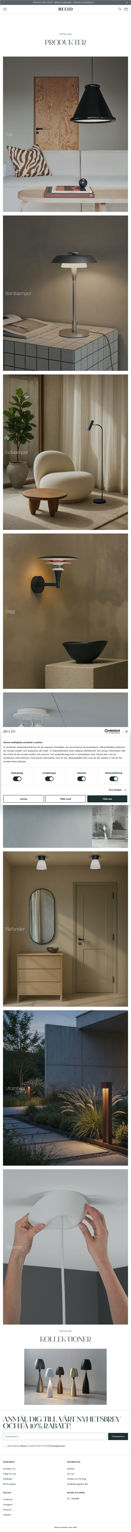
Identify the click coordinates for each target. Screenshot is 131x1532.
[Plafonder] (65, 929)
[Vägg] (65, 611)
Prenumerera (118, 1436)
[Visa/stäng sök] (119, 9)
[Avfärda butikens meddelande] (126, 2)
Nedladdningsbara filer (77, 1484)
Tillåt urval (65, 798)
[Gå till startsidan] (65, 9)
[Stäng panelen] (126, 731)
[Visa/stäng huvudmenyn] (4, 9)
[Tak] (65, 134)
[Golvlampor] (65, 452)
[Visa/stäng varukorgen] (126, 9)
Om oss (70, 1473)
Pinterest (7, 1509)
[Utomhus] (65, 1088)
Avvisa (23, 798)
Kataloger (7, 1478)
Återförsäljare (9, 1484)
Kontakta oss (9, 1468)
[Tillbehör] (65, 1247)
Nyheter (71, 1468)
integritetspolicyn (57, 1446)
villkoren (23, 1446)
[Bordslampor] (65, 293)
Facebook (7, 1499)
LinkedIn (7, 1514)
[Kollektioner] (65, 1377)
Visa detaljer (115, 790)
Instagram (8, 1504)
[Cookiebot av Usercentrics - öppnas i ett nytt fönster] (107, 731)
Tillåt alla (107, 798)
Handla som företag (76, 1478)
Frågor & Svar (9, 1473)
